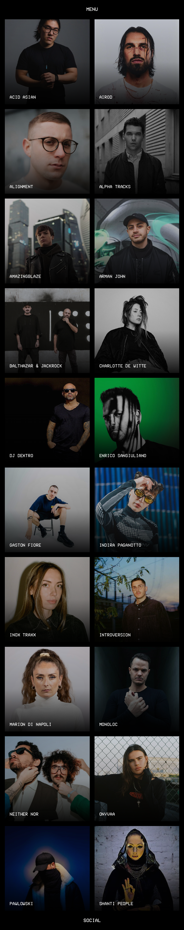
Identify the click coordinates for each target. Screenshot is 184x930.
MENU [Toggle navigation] (92, 9)
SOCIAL (92, 920)
